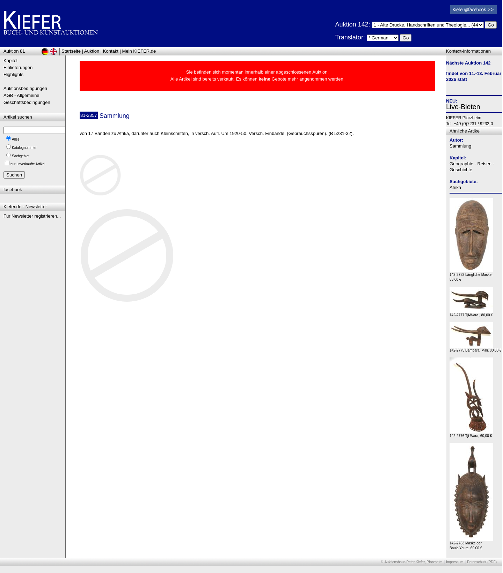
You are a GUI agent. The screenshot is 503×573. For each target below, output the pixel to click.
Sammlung (460, 146)
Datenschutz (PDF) (482, 562)
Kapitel (10, 60)
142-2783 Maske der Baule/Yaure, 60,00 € (471, 544)
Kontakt (110, 51)
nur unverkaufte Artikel (27, 164)
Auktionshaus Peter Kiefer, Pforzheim (414, 562)
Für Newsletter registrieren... (32, 216)
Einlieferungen (17, 67)
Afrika (455, 187)
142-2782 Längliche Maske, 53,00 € (471, 275)
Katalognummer (24, 148)
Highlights (13, 74)
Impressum (454, 562)
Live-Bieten (463, 107)
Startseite (71, 51)
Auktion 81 (14, 51)
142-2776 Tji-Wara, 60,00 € (471, 434)
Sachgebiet (20, 156)
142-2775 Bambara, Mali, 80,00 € (475, 348)
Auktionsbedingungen (25, 88)
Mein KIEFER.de (139, 51)
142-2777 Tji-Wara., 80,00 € (471, 313)
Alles (16, 139)
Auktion (91, 51)
